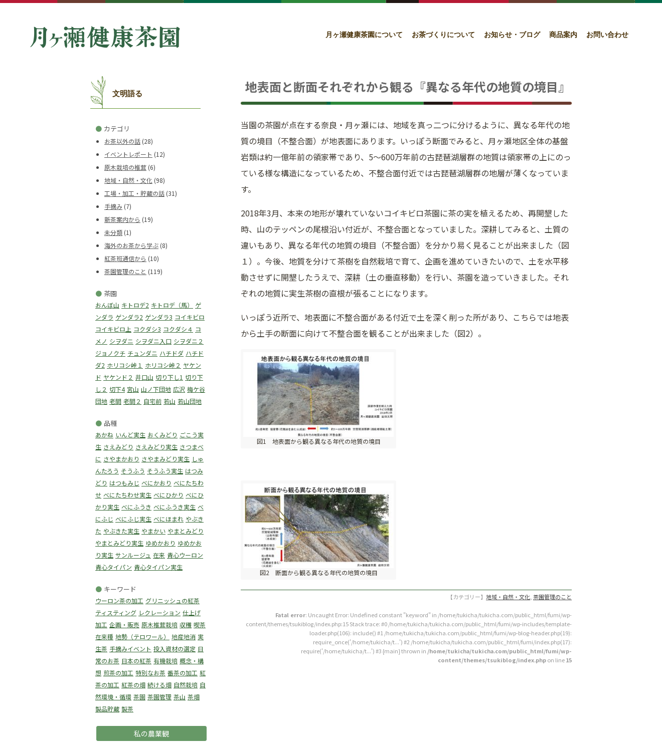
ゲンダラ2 (129, 317)
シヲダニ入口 (153, 341)
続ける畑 (159, 684)
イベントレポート (128, 154)
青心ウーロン (185, 555)
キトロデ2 (135, 305)
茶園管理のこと (125, 271)
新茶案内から (122, 219)
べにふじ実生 (133, 519)
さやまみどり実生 (165, 458)
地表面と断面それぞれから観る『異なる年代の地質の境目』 (407, 86)
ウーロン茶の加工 (119, 600)
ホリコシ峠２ (163, 365)
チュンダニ (142, 353)
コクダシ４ (178, 329)
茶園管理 (159, 696)
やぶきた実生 (121, 531)
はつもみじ (124, 482)
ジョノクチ (110, 353)
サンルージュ (133, 555)
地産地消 (184, 636)
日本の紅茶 (136, 660)
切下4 (117, 389)
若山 (169, 401)
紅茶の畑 (133, 684)
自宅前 (152, 401)
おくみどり (162, 434)
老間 (115, 401)
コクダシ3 (147, 329)
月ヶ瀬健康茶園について (364, 35)
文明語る (127, 94)
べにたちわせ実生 (127, 494)
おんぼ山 (107, 305)
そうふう (133, 470)
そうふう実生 (165, 470)
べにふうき (136, 507)
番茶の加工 (183, 672)
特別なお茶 (150, 672)
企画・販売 (124, 624)
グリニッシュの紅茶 (172, 600)
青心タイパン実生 (158, 567)
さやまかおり (121, 458)
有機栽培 (165, 660)
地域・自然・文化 (128, 180)
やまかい (153, 531)
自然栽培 (186, 684)
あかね (104, 434)
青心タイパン (113, 567)
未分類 (113, 232)
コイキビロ (190, 317)
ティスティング (115, 612)
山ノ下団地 (156, 389)
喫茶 (200, 624)
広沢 (179, 389)
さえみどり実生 (156, 446)
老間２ (132, 401)
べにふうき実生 (174, 507)
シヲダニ (121, 341)
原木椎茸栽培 (159, 624)
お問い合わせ (607, 35)
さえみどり (118, 446)
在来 (159, 555)
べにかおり (156, 482)
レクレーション (159, 612)
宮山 (133, 389)
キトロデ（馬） (172, 305)
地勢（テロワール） (142, 636)
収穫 (186, 624)
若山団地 (190, 401)
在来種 (104, 636)
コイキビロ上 (113, 329)
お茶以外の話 (122, 141)
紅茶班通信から (125, 258)
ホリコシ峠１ (125, 365)
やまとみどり (186, 531)
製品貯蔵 (107, 708)
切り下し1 (169, 377)
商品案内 (563, 35)
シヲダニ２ (189, 341)
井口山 (144, 377)
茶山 (180, 696)
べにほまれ (168, 519)
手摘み (113, 206)
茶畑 (194, 696)
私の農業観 (151, 733)
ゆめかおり (160, 543)
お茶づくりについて (443, 35)
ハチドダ (171, 353)
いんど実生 (130, 434)
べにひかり (168, 494)
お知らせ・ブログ (512, 35)
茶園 (139, 696)
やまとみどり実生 (119, 543)
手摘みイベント (130, 648)
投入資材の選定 (174, 648)
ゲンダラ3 (159, 317)
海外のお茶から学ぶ (131, 245)
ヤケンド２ (118, 377)
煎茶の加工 (118, 672)
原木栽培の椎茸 (125, 167)
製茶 (127, 708)
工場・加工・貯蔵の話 (134, 193)
